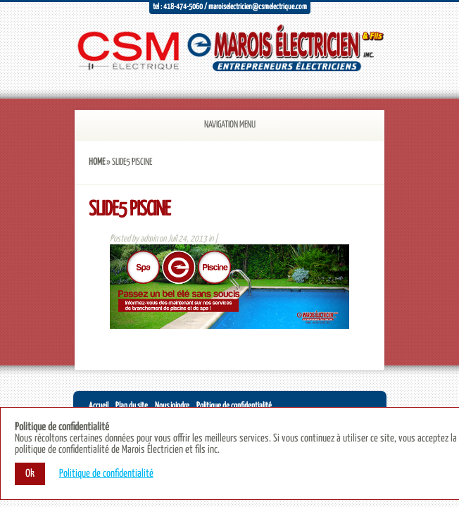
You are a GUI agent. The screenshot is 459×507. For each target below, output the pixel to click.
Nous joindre (172, 406)
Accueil (98, 406)
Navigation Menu (212, 125)
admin (149, 239)
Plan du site (131, 406)
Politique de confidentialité (234, 406)
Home (97, 162)
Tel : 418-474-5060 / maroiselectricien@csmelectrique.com (230, 7)
